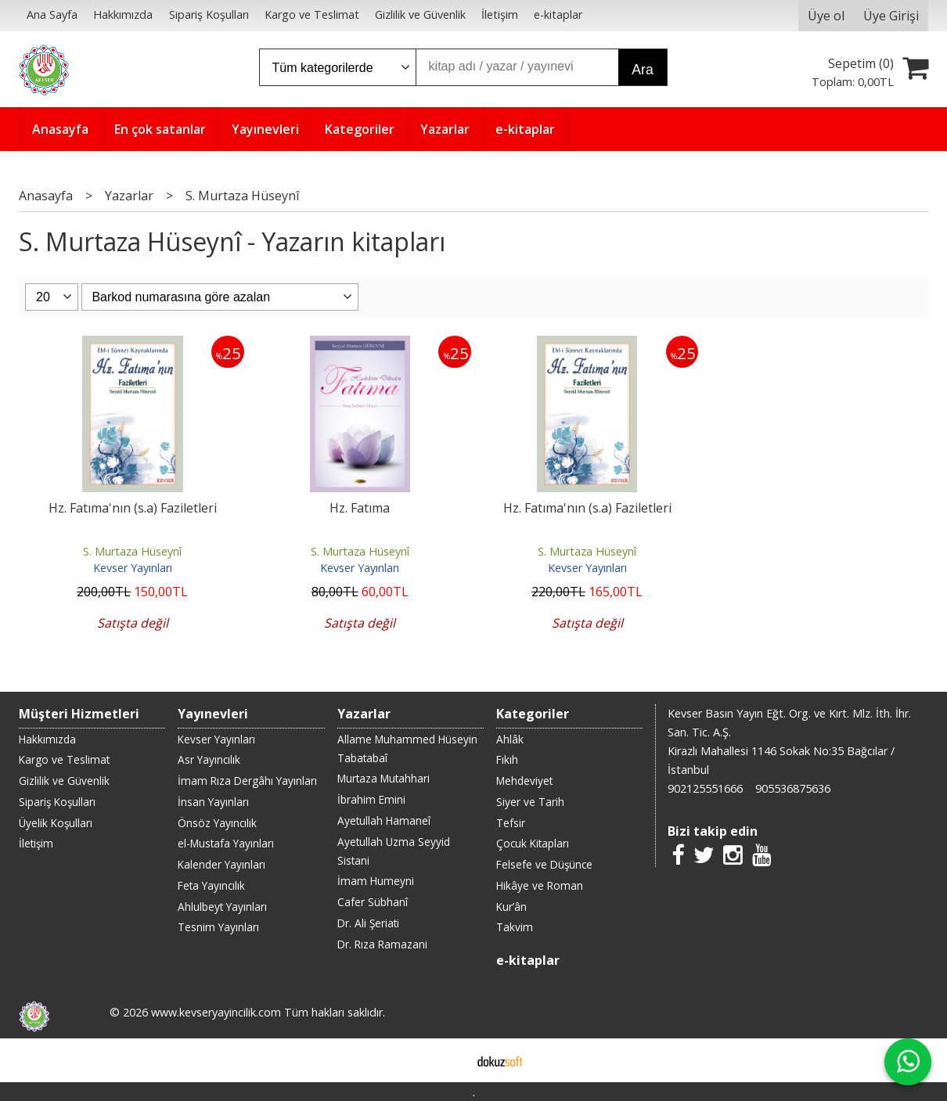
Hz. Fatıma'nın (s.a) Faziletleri (133, 507)
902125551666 (705, 788)
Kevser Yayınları (132, 567)
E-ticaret (449, 1060)
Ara (642, 69)
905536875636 (792, 788)
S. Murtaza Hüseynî (132, 551)
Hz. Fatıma (359, 507)
